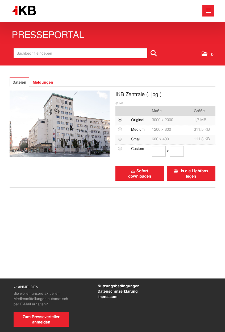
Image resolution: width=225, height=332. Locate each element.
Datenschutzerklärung (118, 291)
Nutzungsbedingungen (119, 286)
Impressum (107, 296)
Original (137, 119)
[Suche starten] (154, 53)
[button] (207, 54)
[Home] (25, 11)
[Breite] (159, 151)
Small (135, 139)
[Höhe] (177, 151)
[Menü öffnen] (208, 11)
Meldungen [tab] (43, 82)
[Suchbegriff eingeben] (87, 53)
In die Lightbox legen (191, 173)
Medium (138, 129)
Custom (137, 148)
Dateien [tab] (19, 82)
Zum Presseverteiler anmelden (41, 319)
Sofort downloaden (139, 173)
